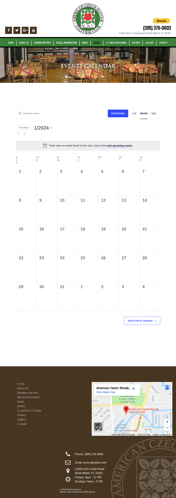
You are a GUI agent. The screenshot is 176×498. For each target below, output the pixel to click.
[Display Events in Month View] (143, 113)
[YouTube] (33, 30)
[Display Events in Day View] (154, 113)
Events (97, 43)
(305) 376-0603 (157, 27)
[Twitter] (16, 30)
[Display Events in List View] (134, 113)
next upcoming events (119, 145)
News (85, 43)
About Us (24, 43)
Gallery (149, 43)
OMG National (89, 492)
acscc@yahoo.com (95, 462)
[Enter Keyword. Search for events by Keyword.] (62, 113)
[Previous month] (18, 133)
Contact (163, 43)
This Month (24, 128)
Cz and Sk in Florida (116, 43)
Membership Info (42, 43)
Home (11, 43)
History (136, 43)
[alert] (88, 145)
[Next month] (25, 133)
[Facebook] (8, 30)
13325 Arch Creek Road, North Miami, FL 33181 (145, 33)
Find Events (118, 113)
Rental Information (66, 43)
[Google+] (25, 30)
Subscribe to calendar (140, 320)
